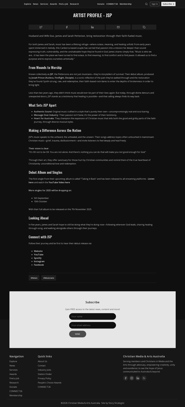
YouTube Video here (59, 182)
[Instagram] (131, 378)
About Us (42, 361)
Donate (100, 4)
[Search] (147, 4)
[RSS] (144, 378)
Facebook (39, 264)
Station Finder (45, 374)
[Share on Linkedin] (92, 27)
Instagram (39, 261)
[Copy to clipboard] (144, 27)
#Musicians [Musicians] (48, 278)
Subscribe (168, 4)
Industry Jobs (44, 369)
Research (74, 4)
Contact (42, 365)
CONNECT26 (112, 4)
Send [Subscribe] (77, 334)
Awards (53, 4)
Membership (126, 4)
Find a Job (63, 4)
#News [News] (34, 278)
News (35, 4)
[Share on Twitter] (41, 27)
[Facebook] (125, 378)
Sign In (155, 4)
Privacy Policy (44, 378)
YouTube (38, 254)
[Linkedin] (137, 378)
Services (44, 4)
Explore (27, 4)
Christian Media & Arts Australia (84, 403)
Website (38, 251)
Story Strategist (116, 403)
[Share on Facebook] (66, 27)
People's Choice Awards (49, 382)
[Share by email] (118, 27)
